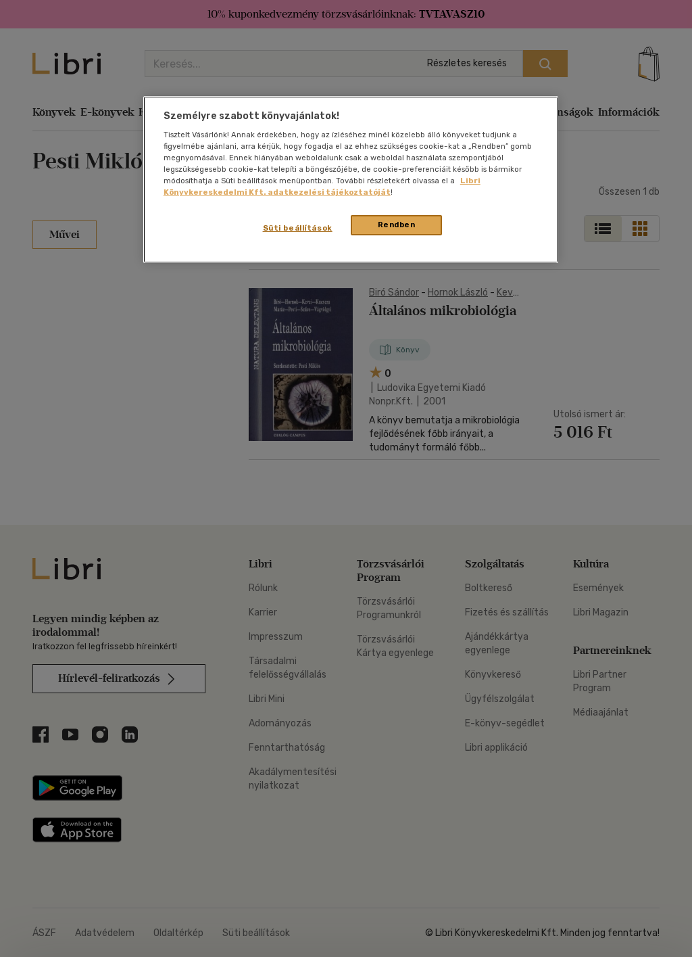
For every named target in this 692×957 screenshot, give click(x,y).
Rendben (397, 224)
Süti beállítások (297, 228)
